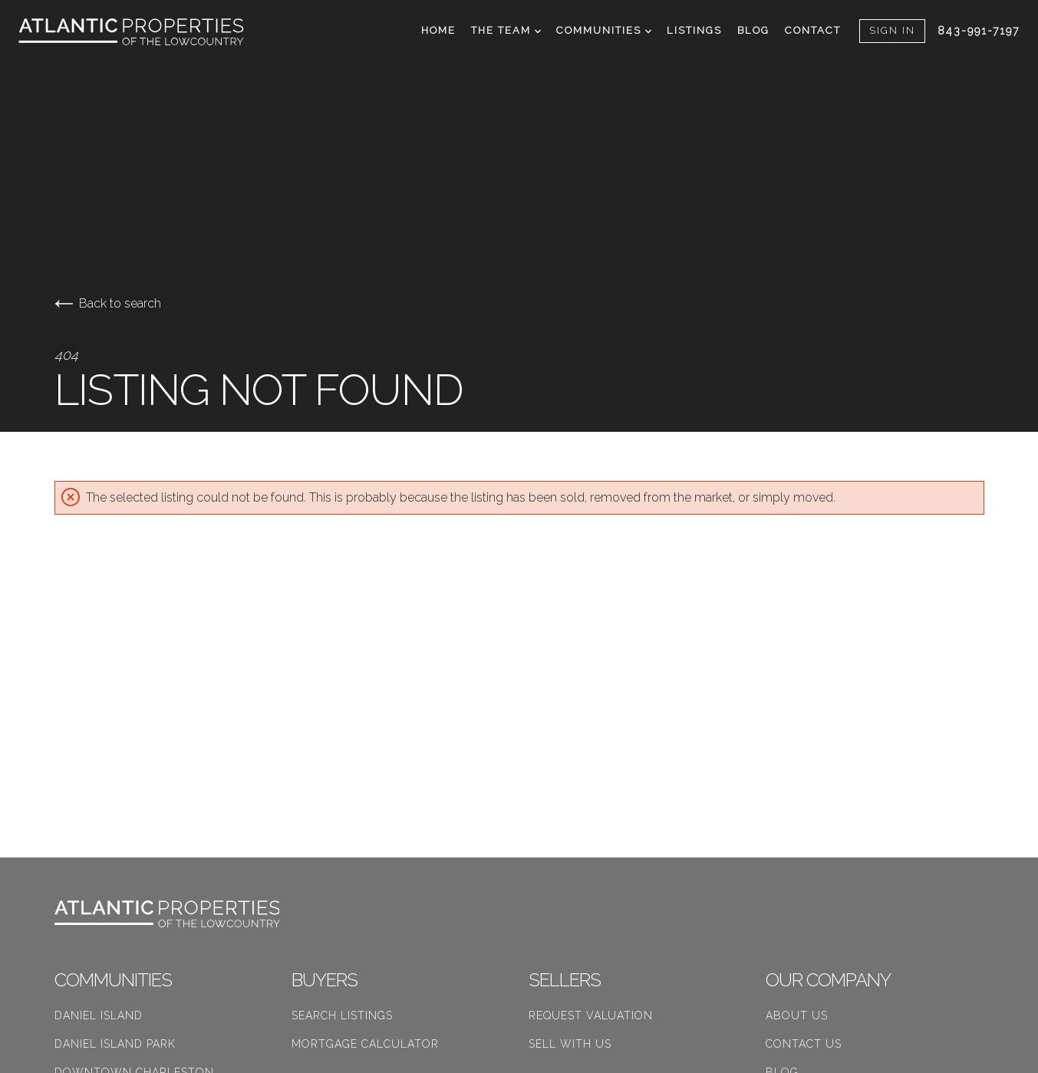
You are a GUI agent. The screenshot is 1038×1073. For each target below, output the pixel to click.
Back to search (107, 303)
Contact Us (804, 1044)
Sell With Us (570, 1044)
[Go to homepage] (146, 31)
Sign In (892, 30)
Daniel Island (98, 1015)
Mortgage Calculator (365, 1044)
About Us (797, 1015)
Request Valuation (591, 1015)
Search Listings (342, 1015)
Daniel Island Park (115, 1044)
